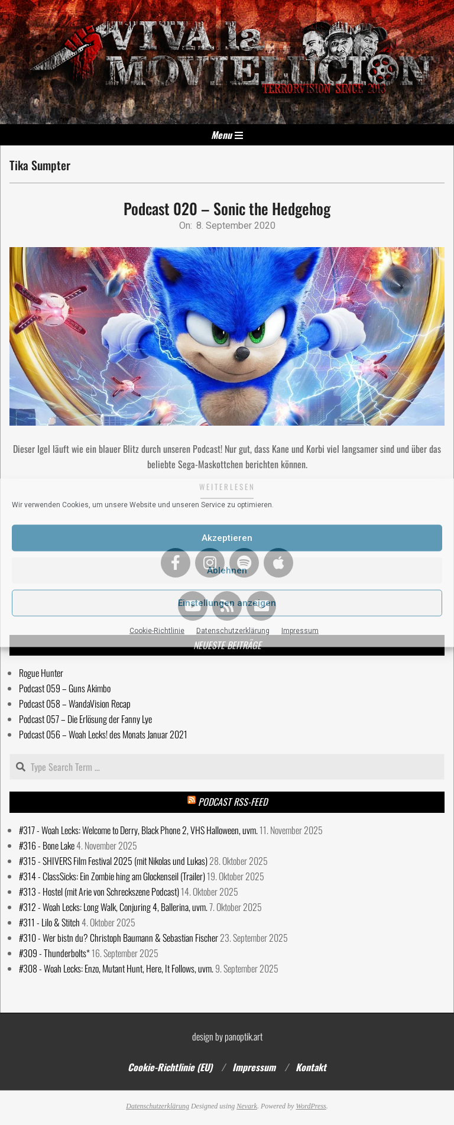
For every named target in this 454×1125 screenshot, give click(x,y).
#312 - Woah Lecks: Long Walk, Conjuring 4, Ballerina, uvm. (113, 907)
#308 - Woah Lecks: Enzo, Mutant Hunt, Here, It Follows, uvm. (116, 968)
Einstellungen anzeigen (227, 603)
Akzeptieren (227, 538)
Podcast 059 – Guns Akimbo (65, 688)
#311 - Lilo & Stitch (49, 922)
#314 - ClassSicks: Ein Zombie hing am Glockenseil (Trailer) (112, 876)
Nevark (246, 1106)
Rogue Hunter (41, 673)
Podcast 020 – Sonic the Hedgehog (227, 208)
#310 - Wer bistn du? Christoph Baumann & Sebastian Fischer (118, 938)
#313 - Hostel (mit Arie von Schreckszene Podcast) (99, 891)
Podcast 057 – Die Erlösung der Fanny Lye (85, 719)
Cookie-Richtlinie (156, 630)
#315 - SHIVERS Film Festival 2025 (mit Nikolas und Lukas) (113, 861)
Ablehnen (227, 570)
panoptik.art (243, 1036)
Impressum (300, 630)
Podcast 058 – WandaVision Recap (75, 703)
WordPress (311, 1106)
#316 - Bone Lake (46, 845)
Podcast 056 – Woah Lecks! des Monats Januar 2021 (103, 734)
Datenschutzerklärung (233, 630)
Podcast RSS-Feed (232, 802)
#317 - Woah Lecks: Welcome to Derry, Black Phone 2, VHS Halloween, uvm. (138, 830)
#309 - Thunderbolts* (54, 953)
